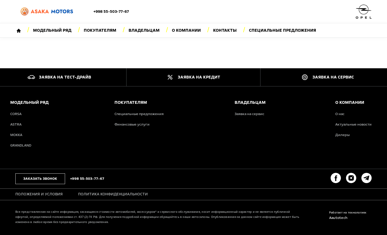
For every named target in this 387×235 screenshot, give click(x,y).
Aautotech (338, 217)
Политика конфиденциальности (113, 194)
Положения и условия (39, 194)
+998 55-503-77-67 (111, 11)
